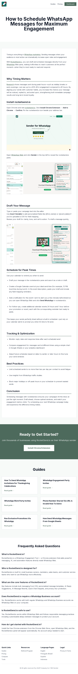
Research (10, 84)
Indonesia (44, 659)
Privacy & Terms (65, 651)
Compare (5, 656)
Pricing (60, 4)
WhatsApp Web (17, 155)
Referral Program (27, 651)
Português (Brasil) (47, 654)
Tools (3, 659)
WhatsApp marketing (32, 55)
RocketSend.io (16, 62)
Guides (53, 4)
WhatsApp (11, 65)
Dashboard (70, 4)
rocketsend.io (30, 108)
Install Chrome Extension (39, 448)
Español (43, 656)
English (43, 651)
